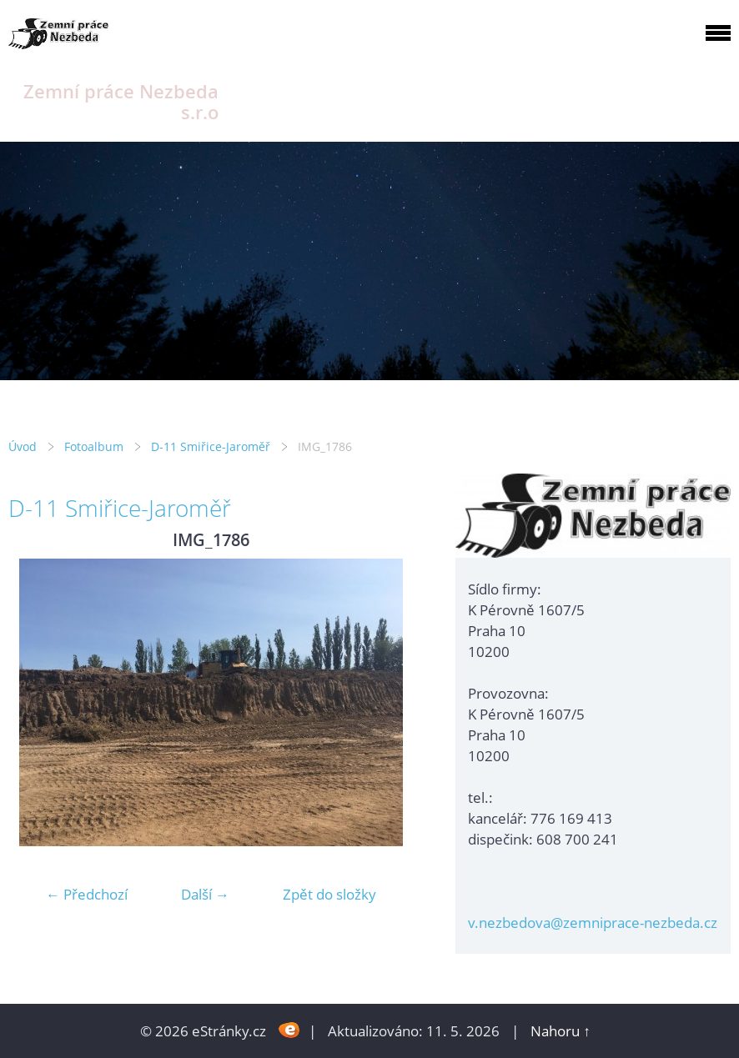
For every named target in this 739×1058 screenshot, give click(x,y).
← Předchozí (87, 894)
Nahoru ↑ (560, 1030)
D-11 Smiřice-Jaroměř (210, 446)
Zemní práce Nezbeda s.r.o (121, 101)
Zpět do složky (329, 894)
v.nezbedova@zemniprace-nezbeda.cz (592, 922)
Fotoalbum (93, 446)
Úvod (22, 446)
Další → (205, 894)
